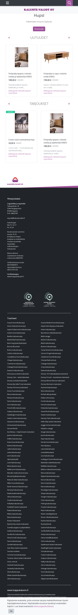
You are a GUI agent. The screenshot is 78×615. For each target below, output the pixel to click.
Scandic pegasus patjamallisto (18, 527)
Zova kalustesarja (48, 575)
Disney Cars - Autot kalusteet (18, 377)
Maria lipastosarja (14, 466)
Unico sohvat (12, 562)
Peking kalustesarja (48, 503)
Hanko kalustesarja (48, 415)
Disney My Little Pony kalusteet (19, 384)
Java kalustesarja (47, 435)
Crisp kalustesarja (48, 367)
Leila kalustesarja (14, 452)
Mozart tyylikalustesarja (16, 476)
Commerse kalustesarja (16, 363)
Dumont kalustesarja (49, 387)
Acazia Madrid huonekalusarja (52, 323)
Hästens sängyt (47, 428)
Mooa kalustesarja (48, 473)
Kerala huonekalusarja (49, 442)
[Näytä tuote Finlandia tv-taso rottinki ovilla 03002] (56, 57)
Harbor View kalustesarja (16, 418)
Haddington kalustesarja (16, 415)
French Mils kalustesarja (16, 408)
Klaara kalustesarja (14, 445)
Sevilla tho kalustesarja (16, 534)
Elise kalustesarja (47, 391)
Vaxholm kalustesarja (15, 565)
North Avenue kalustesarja (17, 486)
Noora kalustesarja (48, 483)
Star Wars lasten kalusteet (17, 548)
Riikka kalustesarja (14, 514)
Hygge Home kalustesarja (50, 425)
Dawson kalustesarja (15, 370)
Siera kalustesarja (14, 541)
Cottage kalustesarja (49, 363)
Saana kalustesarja (48, 527)
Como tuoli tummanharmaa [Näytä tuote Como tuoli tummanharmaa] (21, 139)
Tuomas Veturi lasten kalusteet (19, 558)
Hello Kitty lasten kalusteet (51, 421)
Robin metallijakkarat (49, 514)
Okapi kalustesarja (48, 493)
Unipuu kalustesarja (48, 558)
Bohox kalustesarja (14, 350)
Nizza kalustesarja (48, 480)
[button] (9, 38)
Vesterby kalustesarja (15, 568)
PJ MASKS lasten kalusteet (17, 507)
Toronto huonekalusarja (16, 555)
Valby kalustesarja (48, 562)
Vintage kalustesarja (49, 568)
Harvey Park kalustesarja (50, 418)
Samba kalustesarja (14, 531)
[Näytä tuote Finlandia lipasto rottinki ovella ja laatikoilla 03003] (21, 57)
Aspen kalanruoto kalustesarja (19, 329)
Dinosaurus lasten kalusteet (18, 374)
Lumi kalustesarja (14, 462)
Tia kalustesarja (47, 551)
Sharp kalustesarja (48, 534)
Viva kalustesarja (47, 572)
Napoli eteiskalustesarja (50, 476)
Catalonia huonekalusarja (51, 357)
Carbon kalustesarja (15, 353)
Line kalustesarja (13, 456)
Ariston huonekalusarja (16, 333)
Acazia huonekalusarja (16, 323)
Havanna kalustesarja (15, 421)
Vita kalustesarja (13, 572)
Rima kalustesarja (14, 517)
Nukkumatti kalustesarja (16, 493)
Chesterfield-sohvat (48, 360)
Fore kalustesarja (13, 404)
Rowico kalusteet (13, 521)
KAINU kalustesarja (14, 439)
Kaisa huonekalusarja (15, 442)
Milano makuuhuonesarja (51, 469)
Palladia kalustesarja (15, 503)
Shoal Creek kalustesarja (16, 538)
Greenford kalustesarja (50, 411)
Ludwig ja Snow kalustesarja (51, 459)
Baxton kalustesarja (48, 340)
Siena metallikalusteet (49, 538)
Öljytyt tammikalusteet (49, 579)
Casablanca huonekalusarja (18, 357)
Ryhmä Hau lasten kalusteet (18, 524)
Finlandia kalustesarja (49, 408)
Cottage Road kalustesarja (17, 367)
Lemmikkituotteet (47, 452)
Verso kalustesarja (48, 565)
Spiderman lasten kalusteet (51, 544)
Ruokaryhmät (46, 524)
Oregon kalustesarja (49, 497)
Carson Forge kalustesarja (51, 353)
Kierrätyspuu (46, 445)
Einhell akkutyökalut (48, 394)
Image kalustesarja (48, 432)
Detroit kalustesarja (48, 370)
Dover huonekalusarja (15, 391)
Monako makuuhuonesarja (17, 473)
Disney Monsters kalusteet (51, 384)
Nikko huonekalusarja (15, 483)
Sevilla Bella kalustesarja (50, 531)
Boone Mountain (13, 346)
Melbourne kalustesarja (16, 469)
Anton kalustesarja (48, 329)
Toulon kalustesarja (48, 555)
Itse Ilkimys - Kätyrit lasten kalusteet (20, 432)
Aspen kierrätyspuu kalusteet (52, 326)
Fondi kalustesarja (48, 401)
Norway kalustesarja (15, 490)
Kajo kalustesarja (47, 439)
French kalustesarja (48, 404)
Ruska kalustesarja (48, 521)
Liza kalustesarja (47, 456)
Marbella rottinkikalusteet (50, 462)
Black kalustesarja (48, 343)
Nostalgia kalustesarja (49, 490)
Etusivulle (39, 29)
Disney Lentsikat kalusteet (17, 381)
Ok (11, 611)
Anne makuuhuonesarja (16, 326)
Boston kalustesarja (48, 346)
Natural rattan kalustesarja (17, 480)
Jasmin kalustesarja (14, 435)
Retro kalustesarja (48, 510)
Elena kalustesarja (14, 394)
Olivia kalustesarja (14, 497)
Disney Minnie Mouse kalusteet (53, 381)
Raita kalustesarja (14, 510)
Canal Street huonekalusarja (52, 350)
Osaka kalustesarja (14, 500)
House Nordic (12, 428)
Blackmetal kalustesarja (16, 340)
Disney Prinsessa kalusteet (17, 387)
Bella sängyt (45, 336)
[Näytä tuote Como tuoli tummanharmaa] (21, 123)
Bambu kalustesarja (14, 336)
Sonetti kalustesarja (14, 544)
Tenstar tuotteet (13, 551)
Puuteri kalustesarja (48, 507)
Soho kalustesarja (48, 541)
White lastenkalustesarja (16, 575)
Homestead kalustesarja (16, 425)
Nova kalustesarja (48, 486)
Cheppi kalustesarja (14, 360)
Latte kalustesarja (14, 449)
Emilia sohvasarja (47, 398)
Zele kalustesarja (13, 579)
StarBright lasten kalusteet (51, 548)
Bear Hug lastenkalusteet (16, 343)
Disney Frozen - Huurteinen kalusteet (55, 377)
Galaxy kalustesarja (14, 411)
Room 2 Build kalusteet (49, 517)
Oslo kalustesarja (47, 500)
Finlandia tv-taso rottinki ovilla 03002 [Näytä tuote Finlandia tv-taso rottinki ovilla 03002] (55, 75)
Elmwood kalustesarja (15, 398)
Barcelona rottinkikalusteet (51, 333)
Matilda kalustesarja (48, 466)
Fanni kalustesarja (14, 401)
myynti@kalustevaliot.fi (16, 218)
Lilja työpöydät (12, 459)
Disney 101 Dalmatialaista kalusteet (54, 374)
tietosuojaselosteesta (43, 606)
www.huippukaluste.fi (15, 276)
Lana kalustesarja (48, 449)
